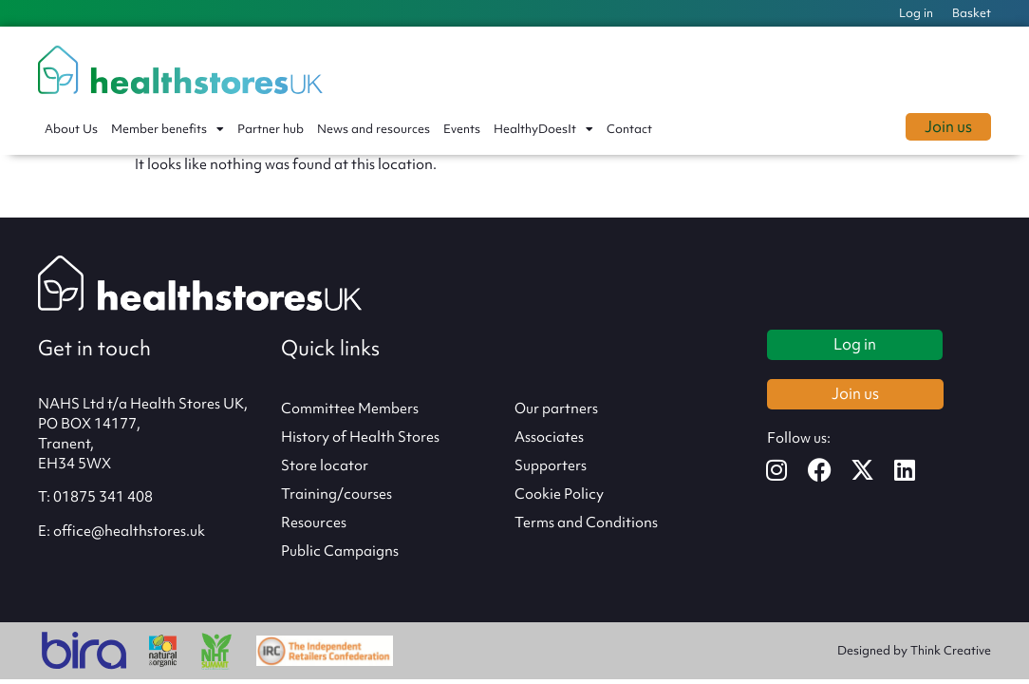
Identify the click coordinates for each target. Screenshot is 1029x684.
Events (461, 129)
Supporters (550, 465)
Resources (313, 522)
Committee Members (350, 408)
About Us (71, 129)
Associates (549, 437)
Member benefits (167, 129)
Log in (916, 13)
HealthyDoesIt (543, 129)
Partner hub (270, 129)
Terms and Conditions (586, 522)
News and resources (373, 129)
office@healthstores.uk (129, 531)
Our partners (556, 408)
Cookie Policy (559, 494)
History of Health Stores (360, 437)
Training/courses (336, 494)
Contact (629, 129)
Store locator (324, 465)
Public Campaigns (340, 551)
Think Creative (950, 650)
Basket (971, 13)
